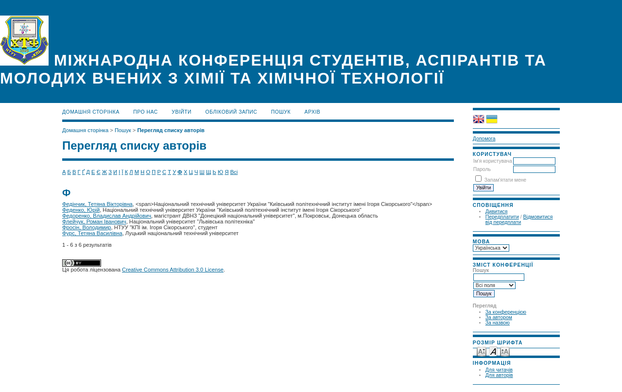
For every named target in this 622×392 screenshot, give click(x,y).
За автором (498, 317)
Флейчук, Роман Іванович (94, 221)
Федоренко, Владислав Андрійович (106, 216)
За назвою (497, 322)
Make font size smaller (481, 351)
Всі (234, 172)
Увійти (181, 112)
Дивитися (496, 211)
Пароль (482, 169)
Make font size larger (505, 351)
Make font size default (493, 351)
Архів (313, 112)
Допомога (484, 138)
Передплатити (502, 217)
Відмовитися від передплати (519, 219)
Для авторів (499, 375)
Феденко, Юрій (81, 210)
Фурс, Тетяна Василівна (92, 233)
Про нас (145, 112)
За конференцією (505, 312)
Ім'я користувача (492, 161)
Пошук (281, 112)
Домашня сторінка (91, 112)
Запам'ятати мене (505, 180)
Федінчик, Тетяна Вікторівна (97, 204)
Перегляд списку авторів (171, 130)
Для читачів (499, 370)
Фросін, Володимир (86, 227)
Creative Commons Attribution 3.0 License (173, 270)
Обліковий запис (232, 112)
